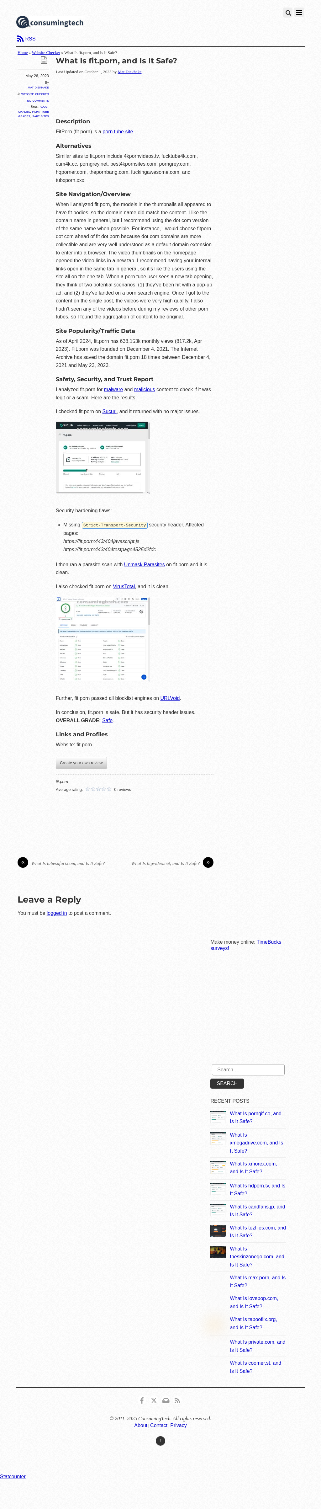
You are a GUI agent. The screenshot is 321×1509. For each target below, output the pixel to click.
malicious (144, 389)
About (140, 1425)
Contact (158, 1425)
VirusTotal (124, 586)
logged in (57, 912)
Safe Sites (40, 116)
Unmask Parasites (144, 564)
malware (113, 389)
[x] (154, 1399)
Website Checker (46, 52)
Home (23, 52)
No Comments (38, 100)
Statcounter (13, 1476)
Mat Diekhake (38, 87)
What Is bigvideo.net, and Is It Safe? (172, 863)
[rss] (177, 1399)
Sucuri (109, 411)
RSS (30, 38)
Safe (107, 720)
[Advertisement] (170, 95)
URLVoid (170, 698)
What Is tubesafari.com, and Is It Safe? (61, 863)
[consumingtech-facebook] (142, 1399)
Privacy (178, 1425)
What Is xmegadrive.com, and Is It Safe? (256, 1142)
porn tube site (118, 131)
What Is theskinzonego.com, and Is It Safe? (257, 1256)
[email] (165, 1399)
